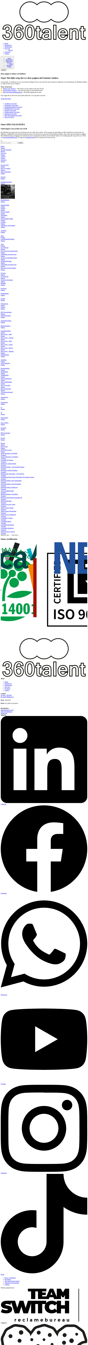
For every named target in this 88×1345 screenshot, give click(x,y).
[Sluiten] (4, 1323)
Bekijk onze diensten (9, 88)
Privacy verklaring (10, 1278)
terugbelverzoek (30, 137)
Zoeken (4, 70)
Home (6, 43)
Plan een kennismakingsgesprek (12, 92)
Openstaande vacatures (10, 90)
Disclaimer (8, 1279)
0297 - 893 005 (6, 695)
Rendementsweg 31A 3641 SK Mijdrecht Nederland (7, 711)
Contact (7, 53)
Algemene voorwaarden (12, 1283)
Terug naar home (6, 98)
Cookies (7, 1284)
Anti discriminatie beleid (12, 1281)
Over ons (7, 48)
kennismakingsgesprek (10, 137)
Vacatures (7, 52)
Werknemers (8, 47)
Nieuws (10, 50)
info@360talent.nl (7, 697)
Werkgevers (8, 45)
